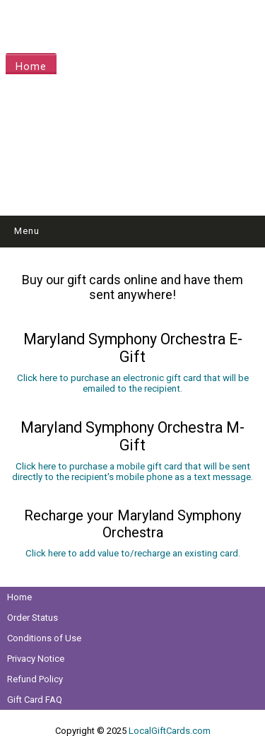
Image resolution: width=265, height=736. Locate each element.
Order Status (32, 617)
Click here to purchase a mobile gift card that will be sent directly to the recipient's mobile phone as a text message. (132, 471)
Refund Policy (35, 679)
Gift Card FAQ (34, 699)
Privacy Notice (35, 658)
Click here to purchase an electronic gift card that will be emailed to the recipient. (133, 383)
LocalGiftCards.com (170, 730)
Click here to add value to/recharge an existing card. (132, 553)
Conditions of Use (44, 638)
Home (31, 66)
